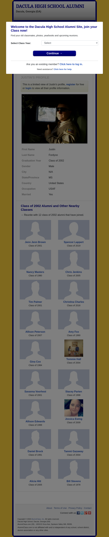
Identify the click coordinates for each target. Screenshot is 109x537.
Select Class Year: (21, 43)
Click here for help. (63, 69)
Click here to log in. (71, 64)
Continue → (54, 53)
